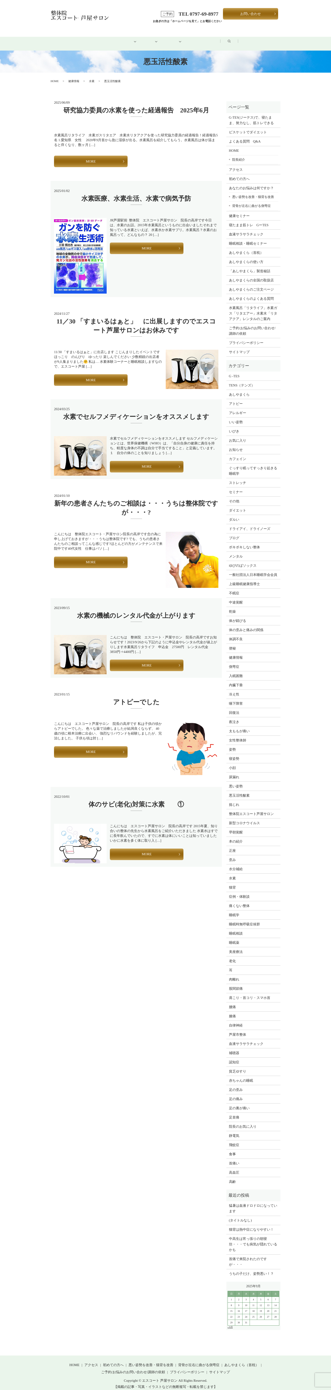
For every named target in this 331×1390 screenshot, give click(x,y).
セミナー (236, 487)
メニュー (142, 38)
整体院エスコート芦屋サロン (251, 808)
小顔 (232, 762)
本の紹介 (236, 836)
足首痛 (234, 1112)
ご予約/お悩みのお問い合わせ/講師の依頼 (252, 325)
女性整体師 (237, 735)
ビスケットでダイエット (248, 127)
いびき (234, 426)
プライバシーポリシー (246, 337)
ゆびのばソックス (243, 560)
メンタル (236, 551)
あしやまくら (239, 389)
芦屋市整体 (237, 1029)
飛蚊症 (234, 1139)
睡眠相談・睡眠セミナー (248, 238)
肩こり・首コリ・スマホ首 (249, 992)
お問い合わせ (250, 14)
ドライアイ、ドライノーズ (249, 523)
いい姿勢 (236, 417)
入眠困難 (236, 670)
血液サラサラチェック (246, 229)
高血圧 (234, 1167)
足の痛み (236, 1093)
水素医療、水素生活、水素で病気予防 (136, 193)
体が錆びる (237, 615)
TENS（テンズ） (242, 380)
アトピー (236, 398)
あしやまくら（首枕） (246, 247)
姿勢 (232, 744)
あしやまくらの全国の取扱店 (251, 275)
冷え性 (234, 689)
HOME (74, 38)
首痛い (234, 1158)
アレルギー (237, 407)
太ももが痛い (239, 726)
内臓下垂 (236, 680)
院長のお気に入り (243, 1121)
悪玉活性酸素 (239, 790)
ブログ (239, 38)
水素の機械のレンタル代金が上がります (136, 610)
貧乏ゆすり (237, 1066)
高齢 (232, 1176)
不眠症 (234, 588)
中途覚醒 (236, 597)
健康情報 (73, 75)
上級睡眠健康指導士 (244, 579)
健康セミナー (239, 210)
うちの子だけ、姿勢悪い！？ (251, 1268)
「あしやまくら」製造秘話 (249, 266)
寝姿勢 (234, 753)
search (266, 38)
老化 (232, 956)
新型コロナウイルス (244, 818)
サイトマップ (239, 347)
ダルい (234, 514)
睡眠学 (234, 910)
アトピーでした (136, 697)
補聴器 (234, 1048)
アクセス (209, 38)
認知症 (234, 1057)
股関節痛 (236, 983)
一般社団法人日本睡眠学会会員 (253, 569)
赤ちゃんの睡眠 (241, 1075)
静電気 (234, 1130)
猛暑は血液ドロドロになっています (253, 1203)
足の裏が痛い (239, 1103)
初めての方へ (107, 38)
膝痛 (232, 1011)
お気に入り (237, 435)
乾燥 (232, 606)
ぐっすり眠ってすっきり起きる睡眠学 (253, 465)
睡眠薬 (234, 937)
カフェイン (237, 453)
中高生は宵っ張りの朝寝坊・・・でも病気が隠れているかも (253, 1239)
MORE (91, 156)
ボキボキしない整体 (244, 542)
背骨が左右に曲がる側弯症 (251, 200)
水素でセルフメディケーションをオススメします (136, 411)
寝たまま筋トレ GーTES (249, 220)
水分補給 (236, 864)
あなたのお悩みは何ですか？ (251, 183)
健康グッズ (175, 38)
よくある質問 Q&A (245, 136)
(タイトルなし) (240, 1215)
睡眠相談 (236, 928)
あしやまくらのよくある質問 (251, 293)
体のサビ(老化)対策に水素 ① (136, 799)
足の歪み (236, 1084)
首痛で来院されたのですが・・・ (248, 1256)
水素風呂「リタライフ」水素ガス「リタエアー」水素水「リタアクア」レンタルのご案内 (253, 308)
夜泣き (234, 716)
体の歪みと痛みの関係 (246, 624)
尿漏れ (234, 772)
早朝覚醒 (236, 827)
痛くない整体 (239, 900)
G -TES (234, 371)
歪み (232, 854)
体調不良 (236, 634)
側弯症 (234, 661)
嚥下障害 (236, 698)
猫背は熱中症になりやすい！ (251, 1224)
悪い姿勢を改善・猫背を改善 (253, 192)
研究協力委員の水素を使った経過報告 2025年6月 (136, 105)
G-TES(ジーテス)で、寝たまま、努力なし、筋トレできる (251, 115)
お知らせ (236, 444)
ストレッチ (237, 477)
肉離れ (234, 974)
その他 (234, 496)
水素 (91, 75)
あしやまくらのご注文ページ (251, 284)
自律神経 (236, 1020)
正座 (232, 845)
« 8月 (230, 1322)
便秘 (232, 643)
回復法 (234, 707)
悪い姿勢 (236, 781)
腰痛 (232, 1002)
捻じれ (234, 799)
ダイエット (237, 505)
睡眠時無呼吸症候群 (244, 919)
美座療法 (236, 946)
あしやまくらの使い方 (246, 256)
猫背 (232, 882)
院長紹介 (238, 154)
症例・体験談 (239, 891)
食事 (232, 1149)
